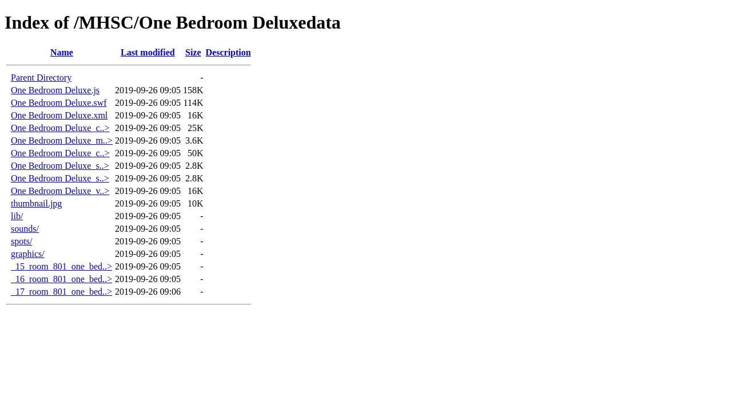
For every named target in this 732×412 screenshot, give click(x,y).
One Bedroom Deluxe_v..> (60, 191)
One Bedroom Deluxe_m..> (62, 140)
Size (193, 52)
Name (61, 52)
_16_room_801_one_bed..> (61, 279)
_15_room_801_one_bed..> (61, 266)
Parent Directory (41, 77)
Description (228, 52)
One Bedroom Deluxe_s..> (60, 166)
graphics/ (28, 254)
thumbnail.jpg (36, 203)
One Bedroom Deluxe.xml (59, 115)
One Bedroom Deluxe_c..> (60, 128)
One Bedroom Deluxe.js (55, 90)
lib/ (17, 216)
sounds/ (25, 228)
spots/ (21, 241)
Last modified (148, 52)
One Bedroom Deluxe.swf (59, 103)
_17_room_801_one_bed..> (61, 291)
